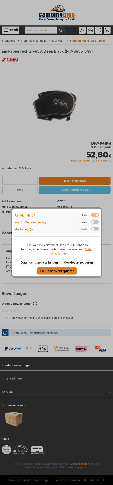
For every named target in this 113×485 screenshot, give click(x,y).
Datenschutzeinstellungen (39, 262)
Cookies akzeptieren (78, 262)
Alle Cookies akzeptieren (56, 271)
